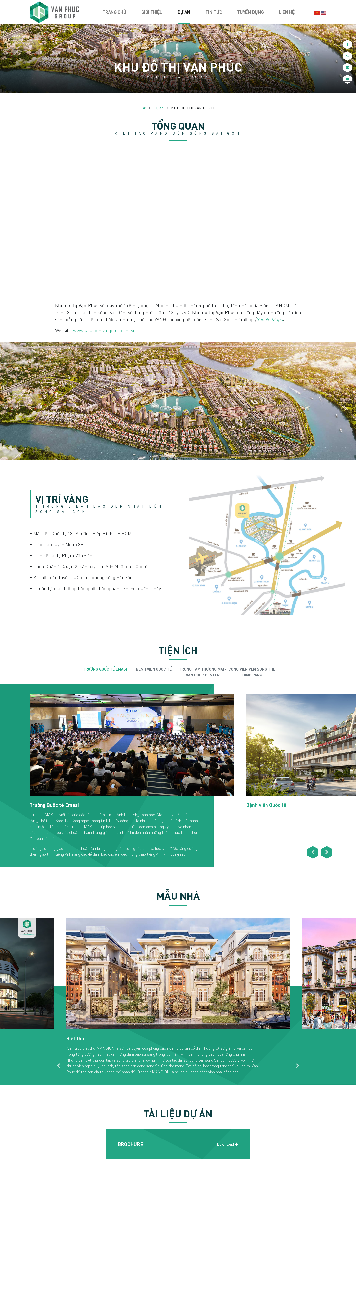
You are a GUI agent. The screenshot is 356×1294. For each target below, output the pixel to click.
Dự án (184, 12)
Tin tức (213, 12)
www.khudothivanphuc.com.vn (104, 330)
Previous (76, 672)
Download (228, 1144)
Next (279, 672)
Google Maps (269, 319)
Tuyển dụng (250, 12)
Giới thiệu (152, 12)
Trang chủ (114, 12)
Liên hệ (287, 12)
